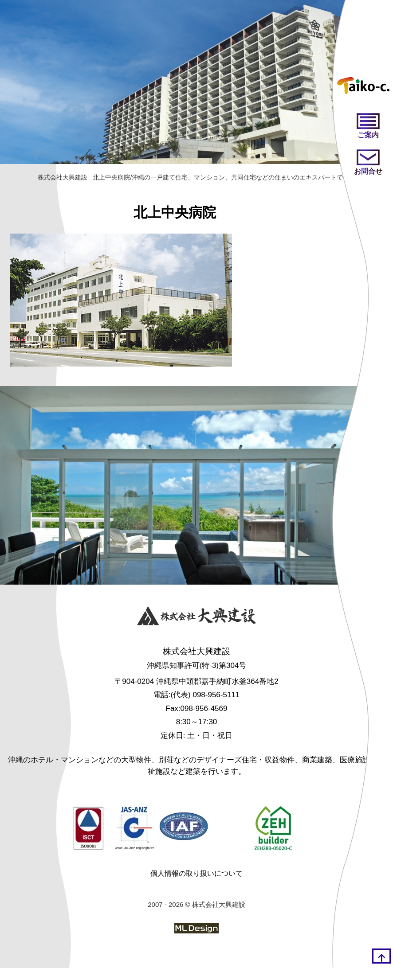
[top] (381, 956)
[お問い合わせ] (368, 163)
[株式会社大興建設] (196, 617)
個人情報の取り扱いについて (196, 873)
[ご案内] (368, 127)
